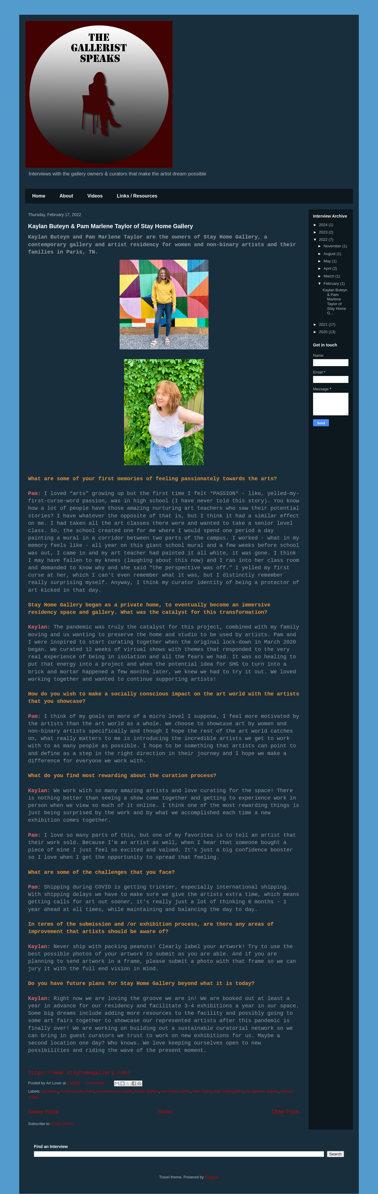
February (332, 283)
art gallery (50, 1091)
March (329, 276)
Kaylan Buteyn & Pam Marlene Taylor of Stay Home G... (334, 301)
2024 (324, 225)
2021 (324, 324)
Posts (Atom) (63, 1123)
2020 (324, 332)
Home (38, 195)
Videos (95, 195)
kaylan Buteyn (147, 1091)
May (328, 261)
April (328, 268)
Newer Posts (43, 1112)
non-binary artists (175, 1091)
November (333, 246)
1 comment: (96, 1083)
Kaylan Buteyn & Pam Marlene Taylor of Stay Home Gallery (110, 226)
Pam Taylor (202, 1091)
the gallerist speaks (261, 1091)
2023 (324, 232)
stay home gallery (228, 1091)
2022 (324, 239)
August (330, 253)
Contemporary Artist (77, 1091)
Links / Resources (137, 195)
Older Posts (286, 1112)
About (66, 195)
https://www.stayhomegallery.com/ (79, 1073)
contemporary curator (114, 1091)
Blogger (211, 1177)
